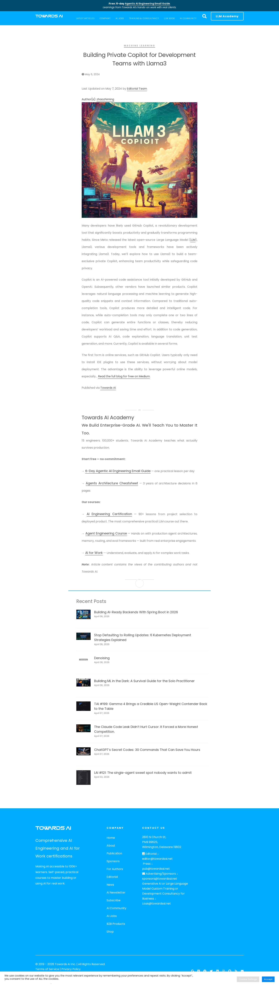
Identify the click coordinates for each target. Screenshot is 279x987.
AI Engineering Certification (109, 514)
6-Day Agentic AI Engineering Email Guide (118, 471)
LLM (192, 240)
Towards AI (108, 388)
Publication (114, 853)
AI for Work (94, 552)
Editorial (112, 877)
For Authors (115, 869)
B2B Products (116, 924)
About (111, 846)
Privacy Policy (71, 969)
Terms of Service (47, 969)
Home (111, 838)
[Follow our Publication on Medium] (198, 971)
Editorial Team (137, 89)
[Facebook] (205, 971)
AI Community (116, 908)
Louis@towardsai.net (156, 903)
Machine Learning (139, 45)
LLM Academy (227, 16)
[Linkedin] (217, 971)
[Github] (230, 971)
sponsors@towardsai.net (159, 879)
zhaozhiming (105, 99)
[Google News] (192, 971)
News (110, 885)
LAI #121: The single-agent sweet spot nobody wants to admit (143, 772)
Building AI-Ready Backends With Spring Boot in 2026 (136, 612)
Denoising (102, 658)
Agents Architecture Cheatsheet (112, 483)
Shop (110, 932)
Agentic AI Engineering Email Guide (147, 3)
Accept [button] (268, 979)
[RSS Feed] (236, 971)
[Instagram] (223, 971)
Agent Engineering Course (106, 533)
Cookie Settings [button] (248, 979)
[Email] (242, 971)
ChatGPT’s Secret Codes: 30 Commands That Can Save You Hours (147, 749)
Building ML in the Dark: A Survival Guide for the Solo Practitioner (144, 681)
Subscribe (113, 900)
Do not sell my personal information (27, 983)
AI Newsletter (116, 892)
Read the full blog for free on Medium (124, 376)
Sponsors (113, 861)
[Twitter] (211, 971)
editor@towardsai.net (157, 859)
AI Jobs (112, 916)
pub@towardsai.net (156, 869)
